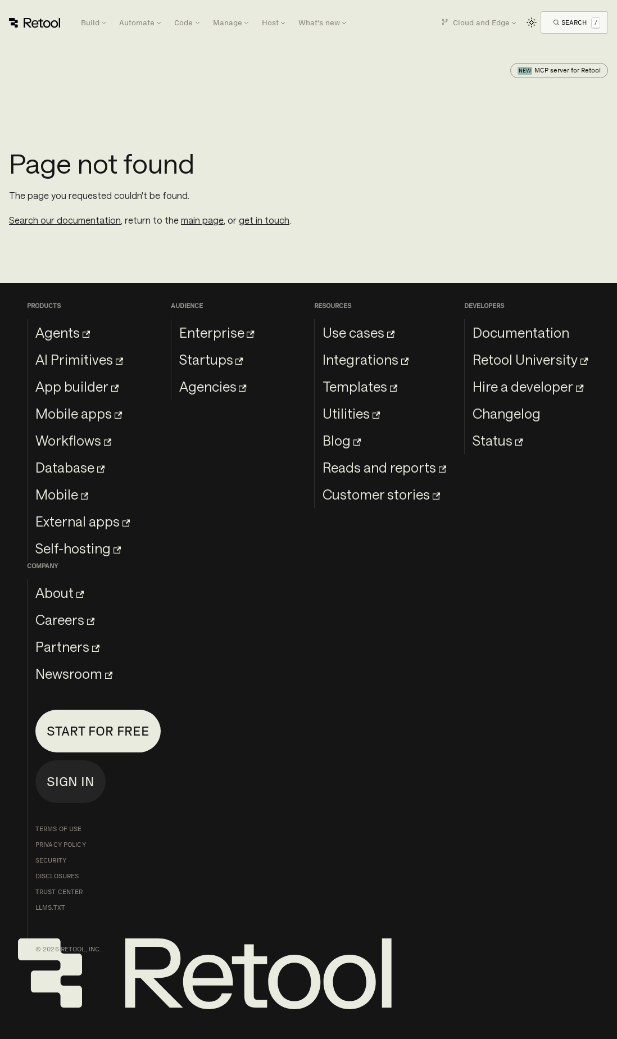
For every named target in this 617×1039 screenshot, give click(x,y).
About (59, 592)
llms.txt (50, 907)
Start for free (98, 731)
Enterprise (217, 332)
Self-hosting (78, 548)
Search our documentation (65, 220)
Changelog (507, 413)
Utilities (351, 413)
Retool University (530, 359)
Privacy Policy (60, 844)
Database (70, 467)
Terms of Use (58, 828)
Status (498, 440)
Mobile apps (78, 413)
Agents (62, 332)
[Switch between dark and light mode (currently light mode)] (532, 22)
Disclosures (57, 876)
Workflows (73, 440)
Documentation (521, 332)
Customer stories (381, 494)
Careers (64, 619)
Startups (211, 359)
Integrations (366, 359)
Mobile (61, 494)
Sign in (70, 781)
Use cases (358, 332)
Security (50, 860)
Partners (67, 646)
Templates (360, 386)
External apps (82, 521)
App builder (77, 386)
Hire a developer (528, 386)
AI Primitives (79, 359)
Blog (342, 440)
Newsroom (73, 673)
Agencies (213, 386)
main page (202, 220)
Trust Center (59, 891)
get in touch (264, 220)
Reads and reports (384, 467)
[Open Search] (576, 22)
